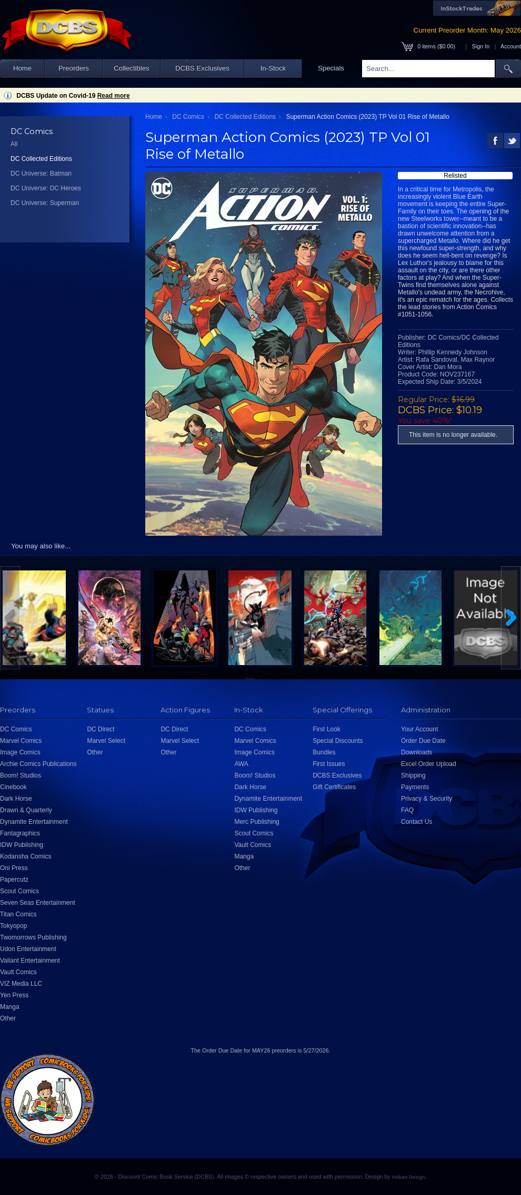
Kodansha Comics (25, 856)
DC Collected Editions (41, 158)
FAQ (407, 810)
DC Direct (100, 729)
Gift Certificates (334, 787)
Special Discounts (338, 740)
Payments (415, 787)
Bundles (324, 752)
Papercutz (14, 879)
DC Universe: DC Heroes (46, 188)
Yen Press (14, 995)
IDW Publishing (21, 845)
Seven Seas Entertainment (37, 902)
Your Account (419, 729)
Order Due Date (423, 740)
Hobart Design (408, 1177)
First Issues (329, 764)
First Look (326, 729)
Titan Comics (18, 914)
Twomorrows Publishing (33, 937)
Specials (331, 68)
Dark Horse (16, 798)
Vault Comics (18, 972)
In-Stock (273, 68)
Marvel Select (106, 740)
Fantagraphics (20, 833)
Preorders (73, 68)
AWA (241, 764)
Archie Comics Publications (38, 764)
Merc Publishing (256, 821)
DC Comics (188, 116)
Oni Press (14, 868)
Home (22, 68)
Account (510, 46)
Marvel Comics (21, 740)
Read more (113, 95)
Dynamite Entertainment (34, 821)
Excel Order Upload (428, 764)
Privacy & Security (426, 798)
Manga (9, 1006)
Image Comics (20, 752)
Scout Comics (19, 891)
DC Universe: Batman (41, 173)
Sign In (481, 46)
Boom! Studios (20, 775)
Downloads (416, 752)
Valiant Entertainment (30, 960)
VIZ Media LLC (21, 983)
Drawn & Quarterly (26, 810)
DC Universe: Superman (45, 203)
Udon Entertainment (28, 949)
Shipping (413, 775)
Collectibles (131, 68)
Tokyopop (13, 926)
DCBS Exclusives (202, 68)
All (14, 144)
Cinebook (13, 787)
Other (8, 1018)
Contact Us (416, 821)
